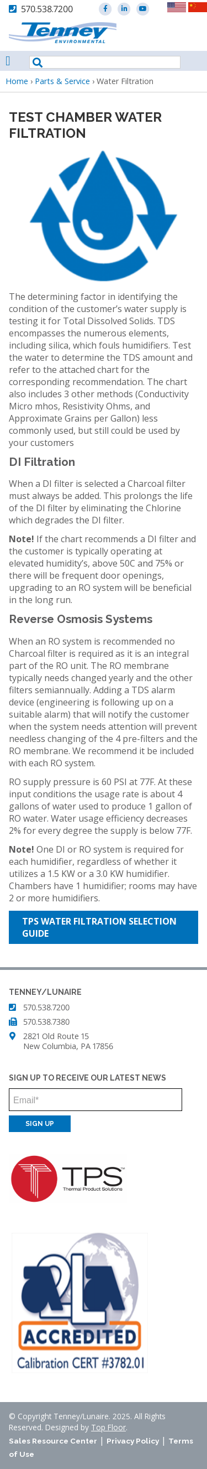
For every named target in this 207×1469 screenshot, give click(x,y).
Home (17, 81)
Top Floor (108, 1427)
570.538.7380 (46, 1021)
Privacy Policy (133, 1440)
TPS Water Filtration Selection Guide (99, 927)
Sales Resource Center (53, 1440)
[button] (103, 216)
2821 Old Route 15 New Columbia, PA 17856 (68, 1041)
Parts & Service (62, 81)
